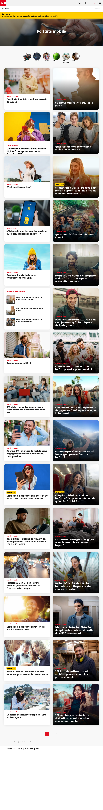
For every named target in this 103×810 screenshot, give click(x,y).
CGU (20, 749)
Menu (100, 3)
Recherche (79, 3)
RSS (37, 749)
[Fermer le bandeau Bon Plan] (100, 15)
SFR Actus (6, 9)
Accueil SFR (3, 3)
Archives (10, 749)
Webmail (90, 3)
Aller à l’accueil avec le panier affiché (84, 3)
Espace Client (95, 3)
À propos (29, 749)
